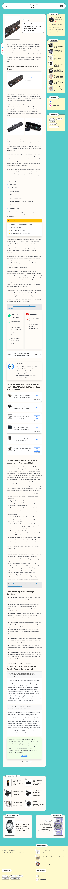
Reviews (25, 19)
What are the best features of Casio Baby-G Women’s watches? (58, 57)
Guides (52, 118)
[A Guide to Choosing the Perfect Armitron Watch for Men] (38, 864)
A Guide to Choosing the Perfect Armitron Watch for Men (53, 864)
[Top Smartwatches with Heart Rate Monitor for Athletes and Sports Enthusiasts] (51, 63)
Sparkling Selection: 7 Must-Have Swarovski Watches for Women (59, 76)
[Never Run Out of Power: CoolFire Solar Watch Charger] (51, 70)
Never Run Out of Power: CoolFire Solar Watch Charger (58, 70)
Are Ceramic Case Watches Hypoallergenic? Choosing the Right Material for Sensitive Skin (53, 851)
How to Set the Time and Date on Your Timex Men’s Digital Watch (58, 45)
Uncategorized (54, 127)
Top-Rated (53, 124)
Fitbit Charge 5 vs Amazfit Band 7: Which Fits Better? (18, 804)
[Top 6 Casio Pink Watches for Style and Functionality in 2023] (51, 88)
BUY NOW (30, 78)
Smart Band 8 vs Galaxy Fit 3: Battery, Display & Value (18, 782)
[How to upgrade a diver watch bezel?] (51, 51)
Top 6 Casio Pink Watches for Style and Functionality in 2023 (58, 88)
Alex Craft (58, 17)
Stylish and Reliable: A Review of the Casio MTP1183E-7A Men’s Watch (23, 827)
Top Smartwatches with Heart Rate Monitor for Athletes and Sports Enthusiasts (58, 64)
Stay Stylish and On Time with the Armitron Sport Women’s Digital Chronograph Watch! (45, 827)
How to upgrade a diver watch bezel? (58, 51)
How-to (59, 118)
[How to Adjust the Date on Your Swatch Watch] (51, 82)
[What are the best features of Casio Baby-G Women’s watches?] (51, 57)
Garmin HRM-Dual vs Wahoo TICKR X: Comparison (18, 793)
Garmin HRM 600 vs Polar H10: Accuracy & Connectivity (37, 793)
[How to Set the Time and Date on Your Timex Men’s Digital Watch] (51, 45)
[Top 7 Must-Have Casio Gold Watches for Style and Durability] (38, 858)
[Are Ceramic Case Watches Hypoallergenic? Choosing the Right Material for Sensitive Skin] (38, 852)
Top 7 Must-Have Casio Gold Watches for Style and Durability (52, 857)
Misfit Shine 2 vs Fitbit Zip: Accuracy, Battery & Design (38, 782)
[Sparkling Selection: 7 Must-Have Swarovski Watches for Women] (51, 76)
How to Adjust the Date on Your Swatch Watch (58, 82)
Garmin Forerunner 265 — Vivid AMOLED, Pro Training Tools (38, 803)
